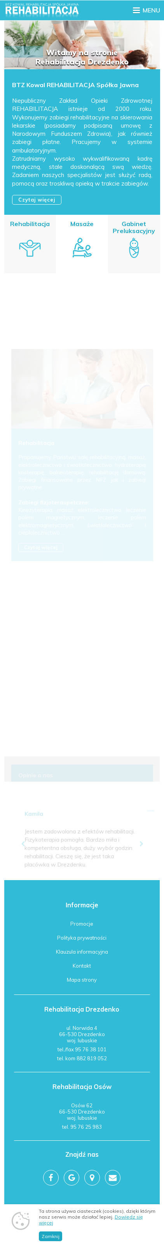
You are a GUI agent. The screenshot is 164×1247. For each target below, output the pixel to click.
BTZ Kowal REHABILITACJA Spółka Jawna (75, 85)
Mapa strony (82, 980)
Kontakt (82, 966)
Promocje (81, 924)
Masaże (82, 224)
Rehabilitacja (30, 224)
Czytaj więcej (36, 199)
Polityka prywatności (81, 938)
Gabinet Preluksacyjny (134, 228)
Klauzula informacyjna (82, 952)
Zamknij (50, 1236)
